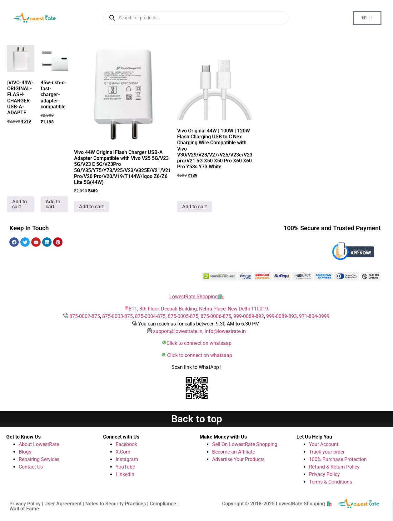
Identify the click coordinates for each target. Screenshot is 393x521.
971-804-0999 (314, 316)
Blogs (25, 452)
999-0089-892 (248, 316)
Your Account (323, 444)
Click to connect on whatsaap (199, 343)
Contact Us (31, 467)
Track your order (327, 452)
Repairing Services (39, 459)
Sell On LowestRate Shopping (244, 444)
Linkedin (125, 474)
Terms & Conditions (330, 482)
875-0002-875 (84, 316)
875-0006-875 (216, 316)
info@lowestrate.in (225, 331)
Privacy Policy (324, 474)
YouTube (125, 467)
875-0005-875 (183, 316)
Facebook (126, 444)
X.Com (123, 452)
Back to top (196, 419)
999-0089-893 (281, 316)
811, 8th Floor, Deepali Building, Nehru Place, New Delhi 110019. (199, 309)
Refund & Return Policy (334, 467)
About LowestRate (39, 444)
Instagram (127, 459)
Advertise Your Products (238, 459)
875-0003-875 (117, 316)
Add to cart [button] (19, 204)
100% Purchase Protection (338, 459)
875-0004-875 (150, 316)
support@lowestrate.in (177, 331)
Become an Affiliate (233, 452)
